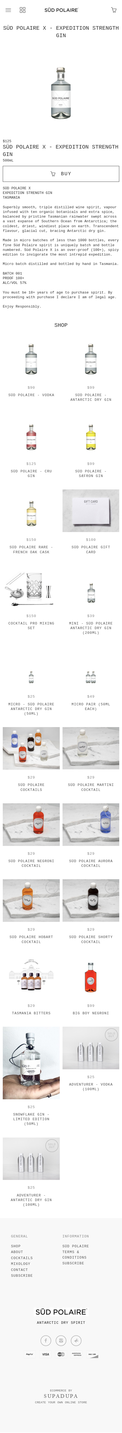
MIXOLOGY (20, 1264)
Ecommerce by (61, 1391)
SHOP (16, 1247)
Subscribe (73, 1264)
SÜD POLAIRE (76, 1247)
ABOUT (17, 1253)
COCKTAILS (22, 1258)
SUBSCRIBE (22, 1276)
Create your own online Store (61, 1402)
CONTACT (19, 1270)
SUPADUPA (61, 1397)
